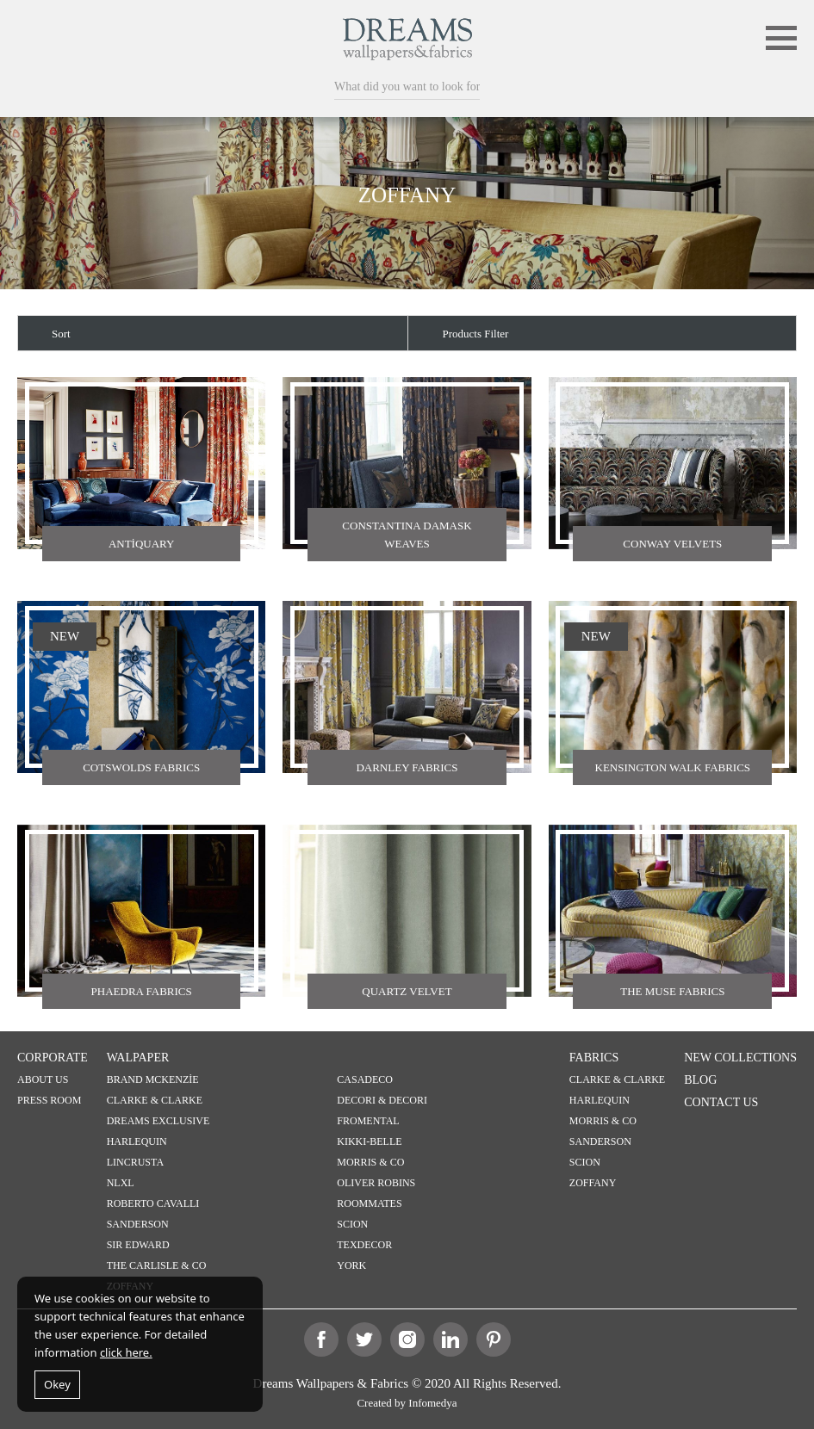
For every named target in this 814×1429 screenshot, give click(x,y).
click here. (126, 1352)
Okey (57, 1384)
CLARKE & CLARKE (154, 1100)
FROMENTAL (368, 1121)
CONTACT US (721, 1102)
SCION (352, 1224)
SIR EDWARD (138, 1245)
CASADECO (365, 1079)
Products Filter (476, 333)
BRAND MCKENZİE (153, 1079)
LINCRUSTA (135, 1162)
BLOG (700, 1079)
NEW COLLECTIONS (740, 1057)
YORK (351, 1265)
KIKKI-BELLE (369, 1141)
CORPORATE (52, 1057)
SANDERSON (138, 1224)
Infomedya (432, 1402)
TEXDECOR (364, 1245)
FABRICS (593, 1057)
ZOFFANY (592, 1183)
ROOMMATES (369, 1203)
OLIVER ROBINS (376, 1183)
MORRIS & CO (370, 1162)
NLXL (120, 1183)
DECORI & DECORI (382, 1100)
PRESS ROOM (49, 1100)
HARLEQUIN (137, 1141)
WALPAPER (138, 1057)
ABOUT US (42, 1079)
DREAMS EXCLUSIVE (158, 1121)
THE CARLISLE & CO (157, 1265)
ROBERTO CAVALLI (153, 1203)
